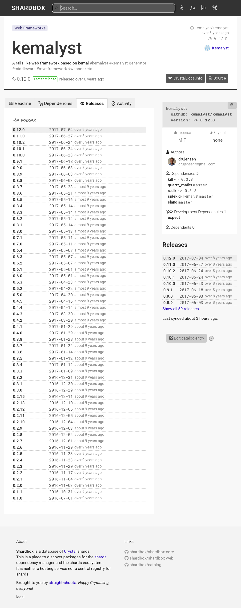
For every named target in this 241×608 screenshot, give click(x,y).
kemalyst (47, 48)
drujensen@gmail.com (197, 164)
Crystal (70, 551)
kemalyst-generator (129, 63)
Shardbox (28, 8)
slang (173, 202)
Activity (121, 103)
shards (100, 557)
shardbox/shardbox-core (149, 551)
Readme (20, 103)
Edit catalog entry (186, 338)
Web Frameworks (30, 28)
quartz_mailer (180, 185)
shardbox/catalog (143, 564)
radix (173, 190)
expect (174, 217)
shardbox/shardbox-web (149, 558)
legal (20, 597)
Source (217, 78)
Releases (92, 103)
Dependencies (55, 103)
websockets (81, 68)
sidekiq (183, 196)
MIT (182, 140)
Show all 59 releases (180, 308)
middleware (25, 68)
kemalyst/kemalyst (209, 27)
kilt (171, 179)
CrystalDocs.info (185, 78)
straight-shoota (62, 582)
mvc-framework (53, 68)
